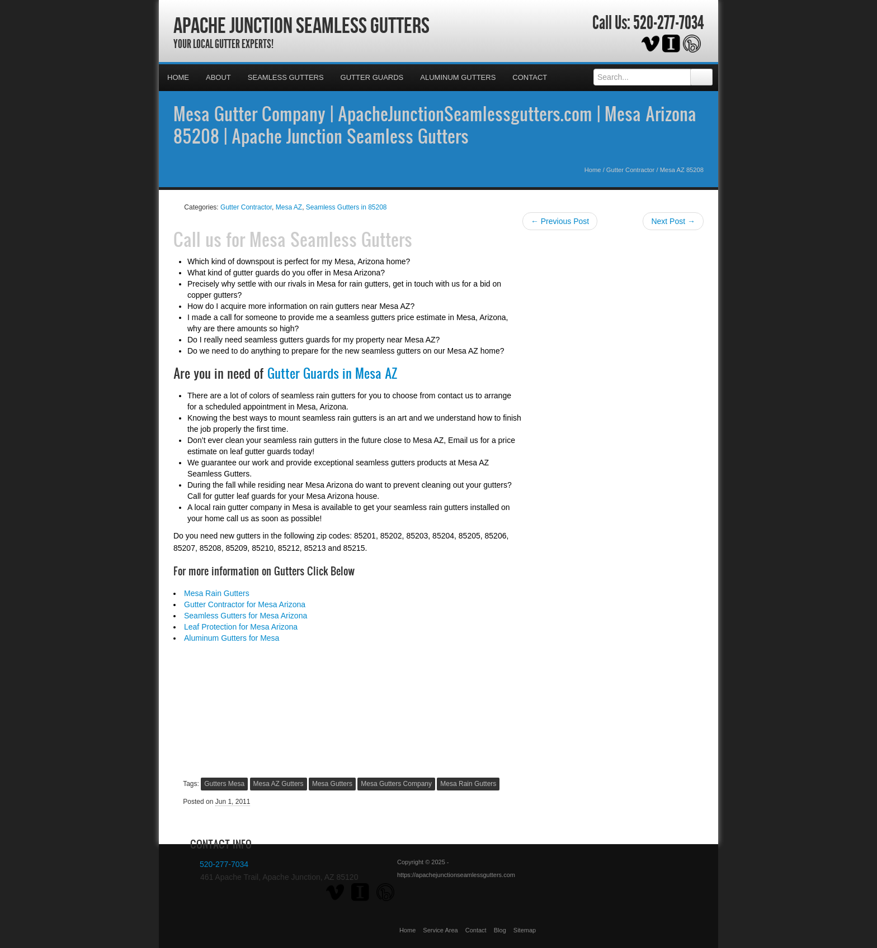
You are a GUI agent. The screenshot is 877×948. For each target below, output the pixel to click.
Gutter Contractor (630, 169)
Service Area (440, 930)
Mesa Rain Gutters (216, 593)
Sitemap (524, 930)
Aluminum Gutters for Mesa (231, 637)
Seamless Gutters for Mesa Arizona (245, 615)
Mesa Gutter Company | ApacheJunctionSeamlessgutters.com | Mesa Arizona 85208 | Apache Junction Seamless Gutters (434, 124)
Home (178, 77)
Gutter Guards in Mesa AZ (332, 373)
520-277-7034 (668, 23)
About (218, 77)
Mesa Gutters (332, 784)
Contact (529, 77)
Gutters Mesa (224, 784)
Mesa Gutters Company (396, 784)
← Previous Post (560, 221)
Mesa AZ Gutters (278, 784)
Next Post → (673, 221)
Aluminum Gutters (458, 77)
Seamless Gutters (286, 77)
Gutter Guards (372, 77)
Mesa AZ (289, 207)
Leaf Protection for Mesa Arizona (241, 626)
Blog (500, 930)
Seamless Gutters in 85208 (346, 207)
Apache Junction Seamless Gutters (301, 25)
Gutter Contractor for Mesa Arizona (244, 604)
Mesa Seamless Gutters (330, 239)
